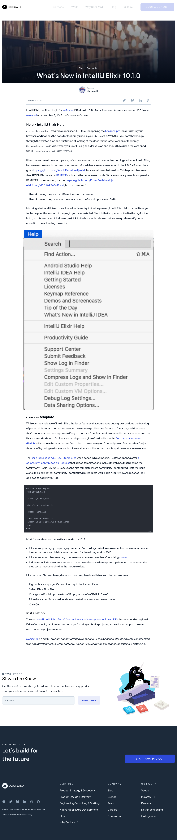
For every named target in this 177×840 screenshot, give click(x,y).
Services (58, 6)
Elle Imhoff (92, 90)
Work (74, 6)
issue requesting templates (53, 457)
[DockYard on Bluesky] (17, 800)
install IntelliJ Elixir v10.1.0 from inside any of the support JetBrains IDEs (77, 618)
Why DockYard (94, 6)
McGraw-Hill (148, 795)
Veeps (145, 789)
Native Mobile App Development (79, 808)
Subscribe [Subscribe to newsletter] (89, 699)
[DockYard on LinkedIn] (24, 800)
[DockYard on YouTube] (4, 800)
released (31, 115)
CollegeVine (148, 815)
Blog (113, 6)
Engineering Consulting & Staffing (80, 802)
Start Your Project (150, 757)
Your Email (10, 699)
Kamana (146, 802)
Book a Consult (157, 6)
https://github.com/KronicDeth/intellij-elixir (59, 170)
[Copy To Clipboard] (148, 100)
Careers (112, 808)
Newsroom (114, 815)
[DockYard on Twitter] (10, 800)
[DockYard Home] (13, 785)
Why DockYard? (69, 821)
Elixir (81, 68)
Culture (128, 6)
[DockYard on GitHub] (38, 800)
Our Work (149, 783)
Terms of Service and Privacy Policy (17, 813)
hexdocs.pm (112, 130)
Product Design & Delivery (75, 795)
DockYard (32, 637)
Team (111, 802)
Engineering (92, 68)
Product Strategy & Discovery (77, 789)
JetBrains (67, 110)
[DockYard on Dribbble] (31, 800)
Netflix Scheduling (152, 808)
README (61, 175)
